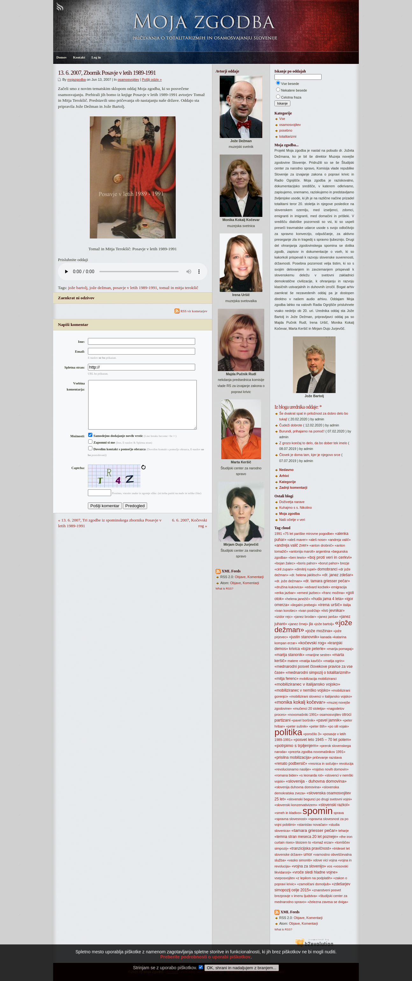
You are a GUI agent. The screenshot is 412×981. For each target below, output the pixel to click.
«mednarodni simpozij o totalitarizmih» (318, 672)
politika (288, 732)
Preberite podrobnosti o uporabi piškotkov (205, 966)
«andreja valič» (339, 540)
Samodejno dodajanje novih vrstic (115, 446)
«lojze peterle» (313, 648)
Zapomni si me (101, 452)
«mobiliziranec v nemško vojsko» (302, 690)
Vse (282, 119)
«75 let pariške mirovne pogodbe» (308, 533)
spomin (317, 810)
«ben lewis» (297, 557)
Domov (61, 57)
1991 (278, 533)
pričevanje (320, 757)
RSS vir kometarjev (190, 311)
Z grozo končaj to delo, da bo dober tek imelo (313, 443)
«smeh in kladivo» (288, 813)
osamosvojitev (128, 79)
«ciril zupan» (284, 569)
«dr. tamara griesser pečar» (326, 581)
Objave (240, 577)
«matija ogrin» (334, 661)
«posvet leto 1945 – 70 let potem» (322, 739)
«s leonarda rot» (311, 775)
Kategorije (287, 482)
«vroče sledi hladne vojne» (314, 872)
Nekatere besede (294, 90)
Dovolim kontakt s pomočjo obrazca (117, 459)
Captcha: (78, 478)
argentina (323, 551)
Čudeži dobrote (290, 425)
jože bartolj (77, 287)
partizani (282, 720)
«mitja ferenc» (286, 678)
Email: (80, 351)
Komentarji (255, 577)
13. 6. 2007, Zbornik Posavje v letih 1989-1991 (107, 72)
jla (311, 624)
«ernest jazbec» (309, 593)
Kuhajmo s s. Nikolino (295, 507)
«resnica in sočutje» (323, 763)
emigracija (339, 587)
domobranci (327, 569)
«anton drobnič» (321, 545)
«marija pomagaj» (340, 649)
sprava (339, 813)
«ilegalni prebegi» (303, 605)
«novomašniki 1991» (303, 714)
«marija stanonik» (289, 655)
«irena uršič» (330, 604)
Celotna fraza (291, 97)
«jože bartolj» (324, 624)
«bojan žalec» (284, 563)
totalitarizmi (287, 136)
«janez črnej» (298, 624)
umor (307, 854)
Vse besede (290, 84)
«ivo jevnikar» (333, 610)
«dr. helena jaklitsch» (305, 575)
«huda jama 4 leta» (327, 599)
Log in (96, 57)
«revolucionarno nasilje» (292, 769)
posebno (285, 130)
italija (347, 605)
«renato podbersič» (290, 763)
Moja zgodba (289, 513)
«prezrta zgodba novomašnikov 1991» (316, 752)
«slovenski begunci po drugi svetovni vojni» (319, 799)
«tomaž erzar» (323, 842)
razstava (335, 757)
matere (293, 661)
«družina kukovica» (288, 587)
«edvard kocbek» (317, 587)
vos (329, 866)
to (309, 842)
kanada (325, 637)
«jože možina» (318, 630)
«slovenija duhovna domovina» (297, 787)
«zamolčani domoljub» (314, 884)
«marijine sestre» (318, 655)
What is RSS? (224, 588)
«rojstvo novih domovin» (330, 769)
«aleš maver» (297, 540)
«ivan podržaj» (309, 610)
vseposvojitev (284, 878)
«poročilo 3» (312, 734)
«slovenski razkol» (334, 805)
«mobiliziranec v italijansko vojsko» (307, 684)
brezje (344, 563)
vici (325, 860)
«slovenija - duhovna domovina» (316, 781)
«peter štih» (318, 726)
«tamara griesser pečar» (314, 830)
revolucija (346, 763)
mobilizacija (308, 678)
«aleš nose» (318, 540)
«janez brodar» (305, 616)
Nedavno (286, 470)
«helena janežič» (297, 599)
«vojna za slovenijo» (309, 866)
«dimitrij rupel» (305, 569)
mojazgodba (76, 79)
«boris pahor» (306, 563)
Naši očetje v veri (292, 520)
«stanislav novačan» (312, 824)
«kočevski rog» (312, 642)
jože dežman (100, 287)
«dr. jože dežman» (288, 581)
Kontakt (79, 57)
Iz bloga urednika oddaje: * (298, 407)
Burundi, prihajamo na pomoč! (301, 431)
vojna (333, 860)
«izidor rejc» (283, 616)
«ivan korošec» (285, 610)
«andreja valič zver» (291, 545)
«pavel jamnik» (329, 720)
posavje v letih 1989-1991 (135, 287)
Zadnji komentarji (293, 487)
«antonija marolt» (302, 551)
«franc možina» (333, 593)
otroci (346, 714)
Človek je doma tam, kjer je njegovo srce (309, 455)
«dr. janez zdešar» (337, 575)
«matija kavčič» (310, 661)
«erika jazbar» (285, 593)
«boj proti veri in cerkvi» (329, 557)
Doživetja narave (291, 502)
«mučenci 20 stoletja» (309, 708)
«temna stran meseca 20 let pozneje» (306, 836)
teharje (343, 830)
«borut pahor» (328, 563)
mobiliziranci (327, 678)
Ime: (81, 341)
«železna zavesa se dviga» (328, 902)
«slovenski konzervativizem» (295, 805)
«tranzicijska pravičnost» (310, 848)
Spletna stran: (74, 367)
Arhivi (284, 476)
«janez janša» (327, 616)
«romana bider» (286, 775)
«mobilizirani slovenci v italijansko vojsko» (320, 696)
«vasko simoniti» (299, 860)
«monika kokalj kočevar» (299, 702)
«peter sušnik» (297, 726)
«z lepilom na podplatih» (314, 878)
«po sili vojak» (338, 726)
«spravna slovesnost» (290, 819)
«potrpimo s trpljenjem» (296, 745)
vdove (317, 860)
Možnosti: (77, 446)
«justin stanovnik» (304, 637)
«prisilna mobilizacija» (293, 757)
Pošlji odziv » (152, 79)
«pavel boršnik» (303, 720)
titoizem (301, 842)
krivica (294, 648)
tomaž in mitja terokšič (178, 287)
